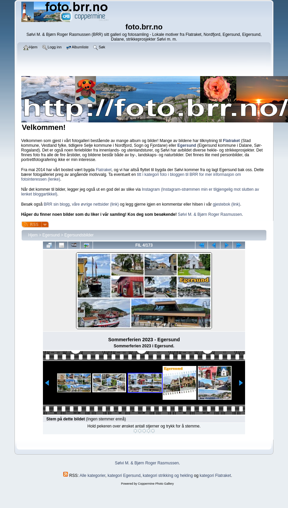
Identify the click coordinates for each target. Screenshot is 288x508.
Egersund (50, 235)
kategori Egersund (123, 475)
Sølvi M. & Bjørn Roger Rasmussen (210, 214)
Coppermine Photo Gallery (156, 483)
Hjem (33, 235)
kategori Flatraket (215, 475)
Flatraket (104, 169)
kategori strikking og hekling (168, 475)
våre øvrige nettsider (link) (95, 204)
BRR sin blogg (57, 204)
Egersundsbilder (79, 235)
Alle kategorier (92, 475)
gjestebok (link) (226, 204)
